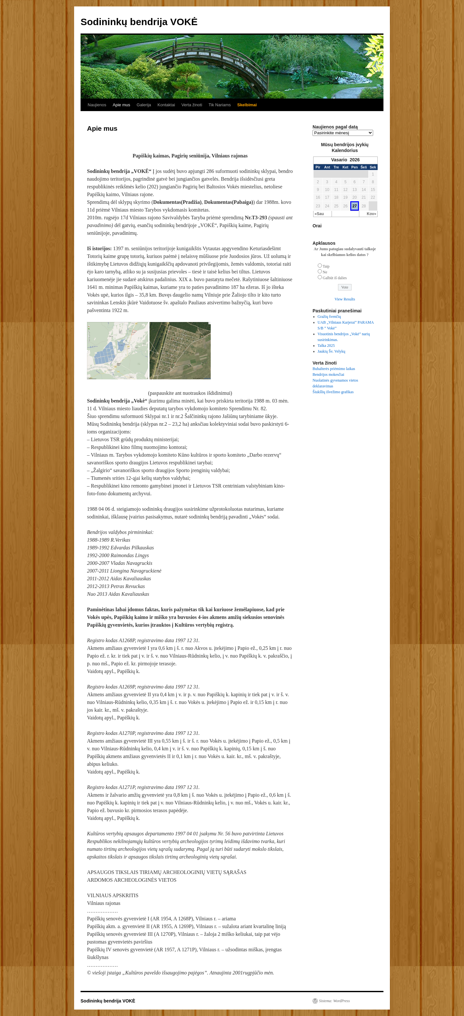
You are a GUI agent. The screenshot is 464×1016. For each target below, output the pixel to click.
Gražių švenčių (329, 316)
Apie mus (121, 104)
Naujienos (97, 104)
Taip (326, 266)
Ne (325, 272)
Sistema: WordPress (334, 1001)
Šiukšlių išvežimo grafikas (333, 392)
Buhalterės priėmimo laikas (334, 368)
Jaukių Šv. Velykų (331, 351)
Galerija (144, 104)
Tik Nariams (219, 104)
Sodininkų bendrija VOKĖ (139, 21)
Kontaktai (166, 104)
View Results (344, 299)
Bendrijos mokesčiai (328, 374)
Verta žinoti (191, 104)
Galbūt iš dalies (335, 278)
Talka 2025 (326, 345)
